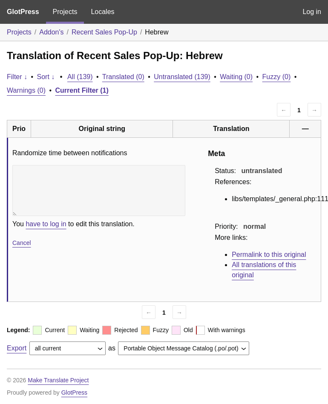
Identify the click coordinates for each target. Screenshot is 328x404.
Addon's (51, 32)
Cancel (21, 242)
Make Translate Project (58, 380)
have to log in (46, 224)
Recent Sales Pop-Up (104, 32)
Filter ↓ (17, 76)
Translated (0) (123, 76)
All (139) (80, 76)
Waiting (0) (236, 76)
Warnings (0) (26, 90)
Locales (102, 11)
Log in (311, 11)
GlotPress (23, 11)
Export (16, 348)
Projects (65, 11)
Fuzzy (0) (276, 76)
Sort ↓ (46, 76)
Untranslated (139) (182, 76)
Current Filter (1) (82, 90)
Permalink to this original (269, 254)
